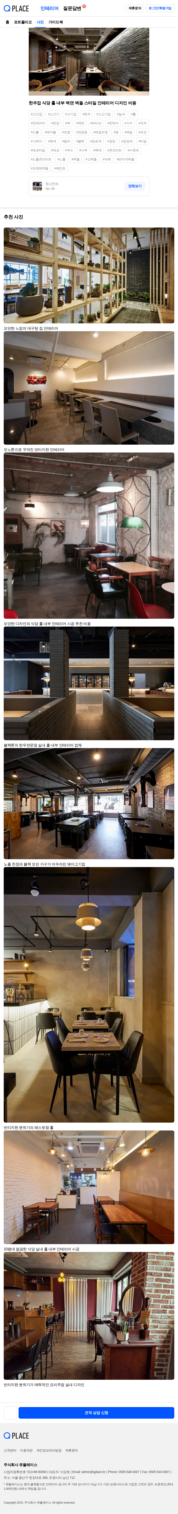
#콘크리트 (114, 150)
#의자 (143, 123)
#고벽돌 (91, 159)
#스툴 (35, 132)
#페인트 (59, 168)
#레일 (128, 132)
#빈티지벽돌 (125, 159)
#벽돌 (76, 159)
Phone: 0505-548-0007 (123, 1472)
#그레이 (36, 141)
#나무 (83, 150)
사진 (40, 22)
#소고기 (53, 114)
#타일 (143, 141)
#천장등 (81, 132)
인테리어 (49, 8)
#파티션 (95, 123)
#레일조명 (100, 132)
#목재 (97, 150)
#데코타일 (38, 150)
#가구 (128, 123)
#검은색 (95, 141)
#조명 (66, 132)
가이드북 (55, 22)
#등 (116, 132)
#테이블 (50, 132)
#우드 (69, 150)
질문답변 (73, 7)
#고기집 (70, 114)
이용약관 (26, 1450)
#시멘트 (133, 150)
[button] (168, 233)
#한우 (87, 114)
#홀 (133, 114)
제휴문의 (135, 8)
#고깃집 (36, 114)
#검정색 (127, 141)
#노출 (61, 159)
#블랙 (80, 141)
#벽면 (80, 123)
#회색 (52, 141)
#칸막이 (112, 123)
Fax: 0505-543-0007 (156, 1472)
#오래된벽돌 (39, 168)
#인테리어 (38, 123)
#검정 (111, 141)
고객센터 (10, 1450)
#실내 (121, 114)
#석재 (107, 159)
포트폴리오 (23, 22)
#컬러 (66, 141)
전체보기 (135, 186)
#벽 (67, 123)
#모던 (143, 132)
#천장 (55, 123)
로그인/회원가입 (160, 8)
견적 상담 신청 (96, 1413)
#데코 (55, 150)
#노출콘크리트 (41, 159)
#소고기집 (103, 114)
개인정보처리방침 (49, 1450)
